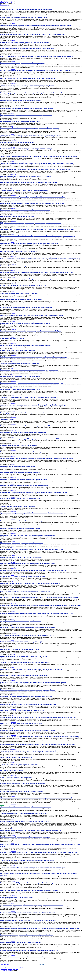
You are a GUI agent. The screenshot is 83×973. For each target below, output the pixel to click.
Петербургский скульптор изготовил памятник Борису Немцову (21, 100)
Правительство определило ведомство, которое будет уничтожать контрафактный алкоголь (30, 830)
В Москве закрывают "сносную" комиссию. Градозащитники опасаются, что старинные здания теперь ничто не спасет (39, 852)
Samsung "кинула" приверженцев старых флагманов (17, 506)
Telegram (25, 967)
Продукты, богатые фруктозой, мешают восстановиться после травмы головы (26, 115)
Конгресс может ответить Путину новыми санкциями (17, 350)
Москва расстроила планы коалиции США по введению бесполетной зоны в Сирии (27, 730)
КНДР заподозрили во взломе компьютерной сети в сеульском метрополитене (26, 696)
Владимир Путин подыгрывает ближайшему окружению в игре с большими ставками (28, 413)
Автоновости (13, 83)
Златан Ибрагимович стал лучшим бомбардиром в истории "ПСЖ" (22, 710)
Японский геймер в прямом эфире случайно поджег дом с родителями (23, 656)
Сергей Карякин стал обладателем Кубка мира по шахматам (20, 121)
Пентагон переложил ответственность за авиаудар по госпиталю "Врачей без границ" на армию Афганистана (36, 70)
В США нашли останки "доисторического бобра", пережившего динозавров (25, 837)
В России (13, 23)
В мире (12, 15)
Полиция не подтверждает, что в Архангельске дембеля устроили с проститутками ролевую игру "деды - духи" (36, 272)
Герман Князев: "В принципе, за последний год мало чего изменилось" (23, 432)
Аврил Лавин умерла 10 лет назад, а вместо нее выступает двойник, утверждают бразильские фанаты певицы (36, 458)
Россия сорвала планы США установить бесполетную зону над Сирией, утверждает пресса (30, 883)
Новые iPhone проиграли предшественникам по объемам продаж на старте (25, 323)
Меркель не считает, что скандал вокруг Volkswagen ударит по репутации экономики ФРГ (29, 439)
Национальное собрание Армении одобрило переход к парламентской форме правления (29, 128)
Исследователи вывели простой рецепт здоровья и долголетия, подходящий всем (27, 690)
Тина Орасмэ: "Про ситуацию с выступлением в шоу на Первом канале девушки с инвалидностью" (32, 867)
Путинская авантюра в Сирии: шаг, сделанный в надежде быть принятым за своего (27, 563)
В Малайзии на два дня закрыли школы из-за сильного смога (20, 498)
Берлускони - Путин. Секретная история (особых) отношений (20, 376)
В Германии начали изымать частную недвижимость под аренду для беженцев (26, 149)
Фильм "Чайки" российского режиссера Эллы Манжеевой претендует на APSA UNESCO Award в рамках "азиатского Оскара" (41, 605)
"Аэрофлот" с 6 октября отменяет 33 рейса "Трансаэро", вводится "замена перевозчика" (29, 397)
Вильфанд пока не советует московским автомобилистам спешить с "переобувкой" (27, 78)
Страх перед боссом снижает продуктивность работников (19, 293)
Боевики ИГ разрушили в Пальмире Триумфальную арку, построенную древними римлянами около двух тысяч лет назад (40, 928)
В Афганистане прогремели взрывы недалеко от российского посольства (24, 42)
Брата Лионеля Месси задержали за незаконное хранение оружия (21, 723)
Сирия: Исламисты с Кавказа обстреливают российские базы (20, 621)
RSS (20, 967)
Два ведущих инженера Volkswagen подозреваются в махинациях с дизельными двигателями (31, 136)
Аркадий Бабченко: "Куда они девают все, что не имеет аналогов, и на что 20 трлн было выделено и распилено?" (37, 229)
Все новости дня (4, 5)
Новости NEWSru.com (7, 970)
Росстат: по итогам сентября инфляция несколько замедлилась (21, 299)
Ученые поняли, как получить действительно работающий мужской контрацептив (27, 860)
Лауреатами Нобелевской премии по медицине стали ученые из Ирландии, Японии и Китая (30, 583)
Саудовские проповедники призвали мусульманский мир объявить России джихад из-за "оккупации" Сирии (35, 25)
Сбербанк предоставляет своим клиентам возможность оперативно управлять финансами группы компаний (36, 798)
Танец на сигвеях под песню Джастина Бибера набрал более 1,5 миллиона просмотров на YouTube (32, 197)
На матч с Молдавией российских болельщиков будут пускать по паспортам (25, 210)
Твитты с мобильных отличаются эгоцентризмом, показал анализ (22, 266)
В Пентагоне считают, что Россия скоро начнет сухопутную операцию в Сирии (26, 9)
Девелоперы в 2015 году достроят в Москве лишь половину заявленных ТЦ (25, 591)
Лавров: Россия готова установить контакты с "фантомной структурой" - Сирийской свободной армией (34, 405)
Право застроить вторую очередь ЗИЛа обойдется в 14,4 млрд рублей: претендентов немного (31, 669)
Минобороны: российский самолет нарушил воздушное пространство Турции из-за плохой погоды (32, 34)
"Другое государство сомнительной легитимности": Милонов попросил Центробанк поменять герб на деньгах (36, 163)
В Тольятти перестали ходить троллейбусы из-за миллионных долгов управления (27, 48)
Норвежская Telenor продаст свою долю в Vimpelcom (17, 466)
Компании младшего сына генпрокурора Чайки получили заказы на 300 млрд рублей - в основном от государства (37, 744)
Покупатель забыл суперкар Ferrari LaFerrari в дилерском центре (21, 521)
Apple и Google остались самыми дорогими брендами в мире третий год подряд (26, 279)
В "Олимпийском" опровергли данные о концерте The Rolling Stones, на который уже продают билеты (33, 492)
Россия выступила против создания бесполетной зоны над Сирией (22, 63)
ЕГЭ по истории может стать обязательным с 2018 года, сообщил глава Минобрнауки (28, 920)
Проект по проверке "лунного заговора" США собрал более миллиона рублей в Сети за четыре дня (33, 513)
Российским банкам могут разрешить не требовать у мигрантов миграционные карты (28, 704)
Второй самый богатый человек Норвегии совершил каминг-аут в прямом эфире (26, 108)
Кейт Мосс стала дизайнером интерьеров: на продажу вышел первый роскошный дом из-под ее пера (33, 357)
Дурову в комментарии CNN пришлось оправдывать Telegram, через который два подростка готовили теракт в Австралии (40, 258)
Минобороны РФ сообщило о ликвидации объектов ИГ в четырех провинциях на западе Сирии (31, 549)
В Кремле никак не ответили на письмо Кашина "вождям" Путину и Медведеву (26, 307)
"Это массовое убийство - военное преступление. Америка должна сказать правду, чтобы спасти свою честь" (36, 169)
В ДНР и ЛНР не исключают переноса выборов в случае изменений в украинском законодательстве (33, 682)
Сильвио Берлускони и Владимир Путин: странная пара (18, 251)
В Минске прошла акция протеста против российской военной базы (22, 783)
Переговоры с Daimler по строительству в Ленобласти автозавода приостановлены (27, 627)
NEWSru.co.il (4, 969)
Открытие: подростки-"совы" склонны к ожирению (17, 142)
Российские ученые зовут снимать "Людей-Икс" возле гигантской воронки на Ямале (27, 535)
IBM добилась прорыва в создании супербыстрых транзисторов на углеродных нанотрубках (30, 223)
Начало (2, 967)
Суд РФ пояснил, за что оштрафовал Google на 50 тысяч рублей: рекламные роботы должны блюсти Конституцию (38, 717)
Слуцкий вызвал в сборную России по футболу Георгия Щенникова (22, 576)
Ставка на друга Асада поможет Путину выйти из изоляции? (20, 472)
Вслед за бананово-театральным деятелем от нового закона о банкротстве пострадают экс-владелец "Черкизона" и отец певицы (40, 845)
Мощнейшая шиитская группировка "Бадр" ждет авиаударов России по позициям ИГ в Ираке (30, 331)
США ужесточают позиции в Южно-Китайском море (17, 216)
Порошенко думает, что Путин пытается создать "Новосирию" (20, 942)
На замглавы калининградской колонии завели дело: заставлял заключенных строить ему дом (31, 383)
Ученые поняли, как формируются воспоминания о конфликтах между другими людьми (29, 370)
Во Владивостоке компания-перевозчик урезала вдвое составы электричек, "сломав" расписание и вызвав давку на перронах (38, 874)
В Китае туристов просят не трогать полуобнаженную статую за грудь (23, 285)
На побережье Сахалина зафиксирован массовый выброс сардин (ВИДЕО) (24, 675)
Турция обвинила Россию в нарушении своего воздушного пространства (24, 813)
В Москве (10, 969)
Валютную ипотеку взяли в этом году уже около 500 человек (20, 528)
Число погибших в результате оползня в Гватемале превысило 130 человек (25, 957)
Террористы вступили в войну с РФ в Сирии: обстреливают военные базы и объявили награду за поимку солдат (37, 236)
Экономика (13, 188)
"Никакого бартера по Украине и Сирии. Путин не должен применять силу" (24, 190)
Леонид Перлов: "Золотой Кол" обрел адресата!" (16, 757)
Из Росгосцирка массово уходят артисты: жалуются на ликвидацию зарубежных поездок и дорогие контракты (36, 56)
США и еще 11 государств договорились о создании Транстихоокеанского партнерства (28, 182)
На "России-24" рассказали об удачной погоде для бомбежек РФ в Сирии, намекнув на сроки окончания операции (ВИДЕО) (40, 736)
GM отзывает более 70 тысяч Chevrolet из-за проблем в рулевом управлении (25, 807)
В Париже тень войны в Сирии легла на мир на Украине (18, 445)
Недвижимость (14, 154)
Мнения (12, 161)
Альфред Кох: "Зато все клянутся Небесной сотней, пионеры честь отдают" (25, 662)
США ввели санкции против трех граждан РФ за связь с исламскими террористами (27, 85)
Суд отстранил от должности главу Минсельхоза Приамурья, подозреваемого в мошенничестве (31, 905)
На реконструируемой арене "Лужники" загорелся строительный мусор (23, 479)
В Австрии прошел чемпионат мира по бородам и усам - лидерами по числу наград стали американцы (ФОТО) (36, 613)
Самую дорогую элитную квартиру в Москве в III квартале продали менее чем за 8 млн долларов (32, 203)
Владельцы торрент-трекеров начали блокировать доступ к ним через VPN (25, 426)
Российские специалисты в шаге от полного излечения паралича (21, 791)
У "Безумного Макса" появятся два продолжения (16, 777)
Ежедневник (16, 967)
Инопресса (13, 174)
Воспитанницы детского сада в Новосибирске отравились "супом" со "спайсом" (26, 935)
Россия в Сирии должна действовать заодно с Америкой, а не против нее (24, 485)
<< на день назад (5, 964)
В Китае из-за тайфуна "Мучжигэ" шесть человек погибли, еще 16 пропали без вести (28, 913)
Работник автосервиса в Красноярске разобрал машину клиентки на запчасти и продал (29, 890)
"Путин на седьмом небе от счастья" (12, 338)
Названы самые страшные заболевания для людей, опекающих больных (24, 452)
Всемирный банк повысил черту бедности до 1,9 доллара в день (21, 642)
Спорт (12, 126)
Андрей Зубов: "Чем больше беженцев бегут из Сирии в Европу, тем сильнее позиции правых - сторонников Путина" (38, 156)
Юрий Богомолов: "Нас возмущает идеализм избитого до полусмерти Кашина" (26, 345)
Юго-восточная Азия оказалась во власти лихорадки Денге (19, 649)
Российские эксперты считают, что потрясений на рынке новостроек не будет (25, 821)
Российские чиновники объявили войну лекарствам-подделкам (21, 557)
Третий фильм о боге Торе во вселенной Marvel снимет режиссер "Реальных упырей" (28, 751)
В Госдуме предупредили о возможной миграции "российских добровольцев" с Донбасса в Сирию (32, 93)
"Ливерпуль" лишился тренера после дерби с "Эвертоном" (19, 764)
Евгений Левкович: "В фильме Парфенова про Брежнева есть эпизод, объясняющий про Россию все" (33, 570)
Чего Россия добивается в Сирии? (11, 770)
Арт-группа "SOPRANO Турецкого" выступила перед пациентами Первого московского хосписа (31, 315)
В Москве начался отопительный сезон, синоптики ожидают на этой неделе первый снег (29, 950)
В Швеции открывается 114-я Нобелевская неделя (16, 897)
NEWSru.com (6, 2)
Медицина (13, 119)
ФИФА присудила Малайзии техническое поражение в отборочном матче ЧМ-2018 (27, 635)
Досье (6, 967)
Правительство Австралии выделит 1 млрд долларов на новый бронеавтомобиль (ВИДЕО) (30, 243)
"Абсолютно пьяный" (7, 419)
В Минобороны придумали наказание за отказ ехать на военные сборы (23, 17)
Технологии (13, 227)
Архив (10, 967)
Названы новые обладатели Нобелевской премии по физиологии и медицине (25, 176)
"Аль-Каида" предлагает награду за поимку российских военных (21, 543)
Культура (13, 201)
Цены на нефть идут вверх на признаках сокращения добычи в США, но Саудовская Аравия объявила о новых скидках (39, 597)
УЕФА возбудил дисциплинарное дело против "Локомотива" (20, 363)
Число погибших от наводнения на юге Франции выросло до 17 (21, 389)
